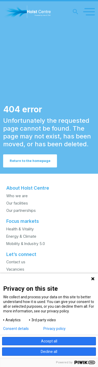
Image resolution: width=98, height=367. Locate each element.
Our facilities (17, 203)
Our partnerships (21, 210)
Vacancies (15, 269)
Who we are (17, 196)
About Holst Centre (27, 188)
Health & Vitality (20, 229)
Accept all (49, 341)
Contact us (15, 262)
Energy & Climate (21, 236)
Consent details (16, 329)
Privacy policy (54, 329)
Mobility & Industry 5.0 (25, 243)
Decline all (49, 351)
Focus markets (22, 221)
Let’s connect (21, 254)
